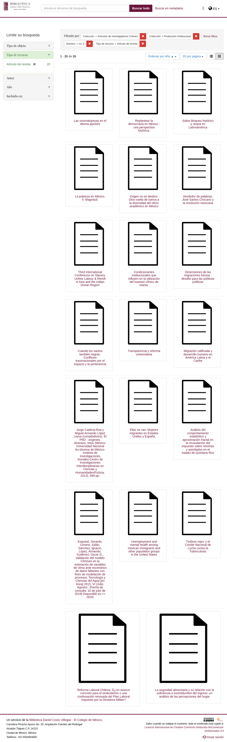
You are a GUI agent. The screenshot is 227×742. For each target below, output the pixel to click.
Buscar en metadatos (169, 8)
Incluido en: (15, 96)
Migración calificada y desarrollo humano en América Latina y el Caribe (198, 355)
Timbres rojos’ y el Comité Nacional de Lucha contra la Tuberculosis (198, 546)
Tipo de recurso (17, 55)
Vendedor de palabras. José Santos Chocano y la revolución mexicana (198, 200)
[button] (213, 8)
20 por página (193, 56)
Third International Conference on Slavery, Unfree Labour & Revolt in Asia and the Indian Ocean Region (90, 278)
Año (9, 87)
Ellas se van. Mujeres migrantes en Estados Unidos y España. (144, 433)
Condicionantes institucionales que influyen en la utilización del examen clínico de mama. (144, 278)
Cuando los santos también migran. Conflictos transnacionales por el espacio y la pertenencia (90, 357)
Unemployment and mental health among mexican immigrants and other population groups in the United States (144, 548)
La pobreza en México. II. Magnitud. (90, 198)
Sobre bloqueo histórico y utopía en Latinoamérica (198, 124)
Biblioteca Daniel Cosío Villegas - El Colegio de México (65, 720)
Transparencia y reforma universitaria (144, 352)
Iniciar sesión (213, 737)
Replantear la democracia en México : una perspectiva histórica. (144, 125)
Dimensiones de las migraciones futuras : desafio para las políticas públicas (197, 277)
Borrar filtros (210, 36)
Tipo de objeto (16, 46)
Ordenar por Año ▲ (162, 56)
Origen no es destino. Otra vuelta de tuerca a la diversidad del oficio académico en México (144, 201)
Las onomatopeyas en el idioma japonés (90, 122)
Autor (10, 78)
